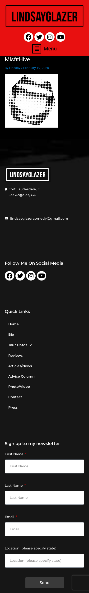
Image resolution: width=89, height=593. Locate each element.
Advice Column (21, 376)
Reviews (15, 355)
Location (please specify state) (30, 548)
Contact (15, 397)
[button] (44, 49)
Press (13, 407)
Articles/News (20, 366)
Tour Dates (21, 345)
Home (13, 324)
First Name (14, 454)
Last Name (14, 485)
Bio (11, 334)
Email (10, 517)
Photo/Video (19, 386)
